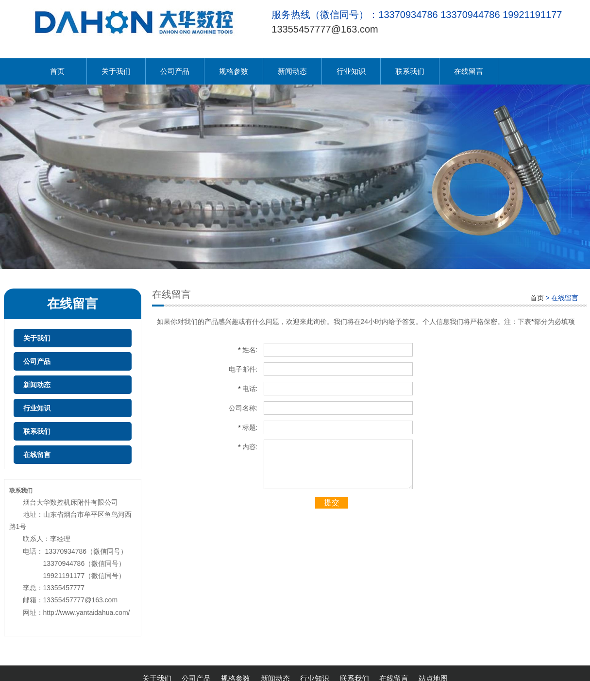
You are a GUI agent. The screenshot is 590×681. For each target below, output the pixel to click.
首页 (57, 71)
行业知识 (351, 71)
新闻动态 (292, 71)
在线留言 (468, 71)
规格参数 (233, 71)
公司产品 (174, 71)
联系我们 (409, 71)
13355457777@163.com (324, 29)
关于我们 (116, 71)
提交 (331, 502)
